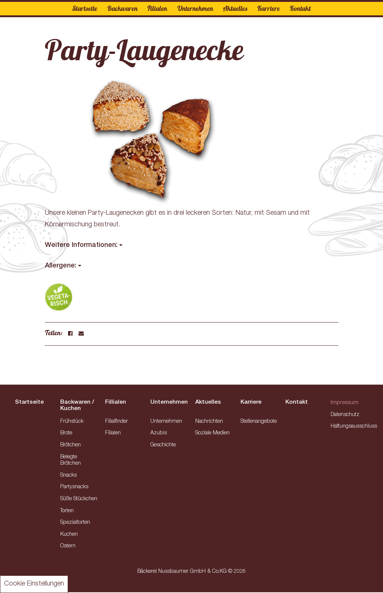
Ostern (68, 547)
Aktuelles (235, 8)
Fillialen (115, 403)
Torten (67, 511)
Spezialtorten (75, 523)
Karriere (269, 8)
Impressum (345, 404)
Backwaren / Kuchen (77, 406)
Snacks (68, 476)
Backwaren (122, 8)
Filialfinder (116, 422)
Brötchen (70, 446)
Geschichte (163, 446)
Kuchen (69, 535)
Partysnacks (74, 487)
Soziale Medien (212, 434)
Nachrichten (209, 422)
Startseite (84, 8)
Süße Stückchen (78, 499)
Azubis (158, 434)
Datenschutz (345, 415)
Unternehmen (195, 8)
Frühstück (71, 422)
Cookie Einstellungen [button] (34, 584)
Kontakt (300, 8)
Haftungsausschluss (354, 427)
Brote (66, 434)
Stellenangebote (258, 422)
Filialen (157, 8)
